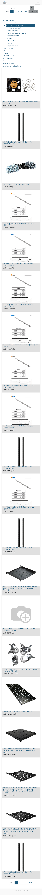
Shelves (9, 43)
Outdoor (6, 51)
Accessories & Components (14, 25)
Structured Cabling (9, 63)
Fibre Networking (8, 58)
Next (26, 11)
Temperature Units (12, 46)
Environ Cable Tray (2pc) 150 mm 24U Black (17, 711)
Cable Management (12, 30)
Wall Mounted (10, 56)
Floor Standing (8, 48)
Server (6, 53)
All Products (5, 18)
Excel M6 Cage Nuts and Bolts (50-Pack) (16, 184)
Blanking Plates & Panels (14, 28)
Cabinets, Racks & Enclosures (13, 23)
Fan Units (9, 38)
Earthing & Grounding (13, 36)
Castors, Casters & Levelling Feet (17, 33)
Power (5, 61)
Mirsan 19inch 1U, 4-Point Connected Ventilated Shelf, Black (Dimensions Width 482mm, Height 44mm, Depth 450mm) (20, 588)
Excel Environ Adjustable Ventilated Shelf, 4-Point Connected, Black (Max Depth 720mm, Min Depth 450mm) (19, 750)
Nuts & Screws (11, 41)
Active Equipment (8, 20)
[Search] (32, 8)
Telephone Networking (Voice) (12, 66)
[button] (33, 11)
